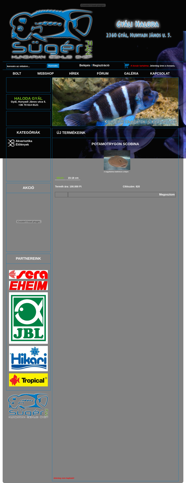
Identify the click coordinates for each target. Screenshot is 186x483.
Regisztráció (101, 65)
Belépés (84, 65)
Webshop (45, 73)
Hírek (74, 73)
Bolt (17, 73)
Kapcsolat (160, 73)
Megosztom (167, 194)
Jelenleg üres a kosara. (153, 65)
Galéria (131, 73)
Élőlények (22, 144)
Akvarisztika (24, 141)
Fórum (103, 73)
